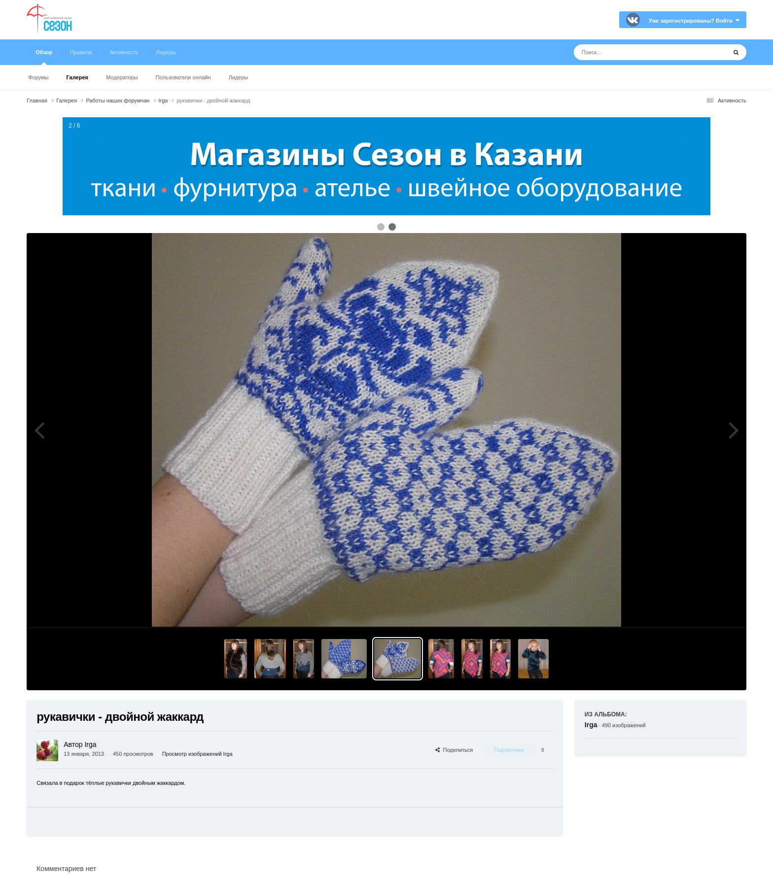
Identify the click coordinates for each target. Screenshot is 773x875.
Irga (591, 725)
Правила (81, 52)
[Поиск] (632, 52)
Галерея (77, 77)
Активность (124, 52)
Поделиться (454, 750)
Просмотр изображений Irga (197, 754)
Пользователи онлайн (183, 77)
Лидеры (238, 77)
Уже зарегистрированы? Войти (694, 21)
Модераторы (122, 77)
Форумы (38, 77)
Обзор (43, 57)
